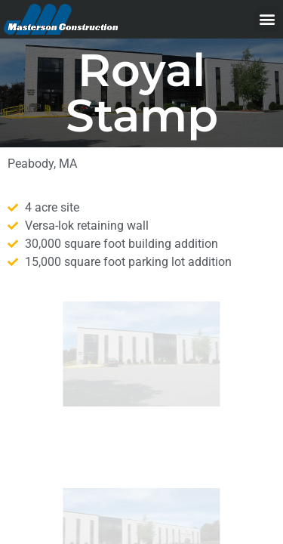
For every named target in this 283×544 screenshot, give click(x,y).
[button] (266, 19)
